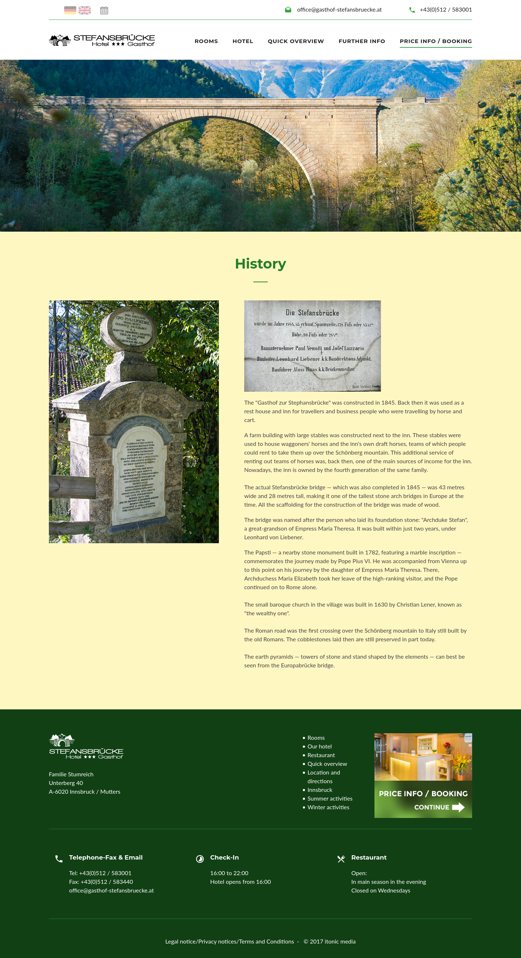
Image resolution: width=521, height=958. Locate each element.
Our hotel (320, 746)
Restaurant (321, 754)
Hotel (243, 41)
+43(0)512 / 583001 (446, 9)
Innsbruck (320, 789)
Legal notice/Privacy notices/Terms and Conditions (229, 941)
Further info (362, 41)
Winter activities (329, 806)
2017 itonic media (333, 941)
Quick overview (296, 41)
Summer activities (330, 798)
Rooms (206, 41)
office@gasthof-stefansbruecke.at (339, 9)
